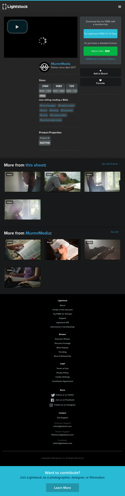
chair (43, 115)
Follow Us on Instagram (64, 404)
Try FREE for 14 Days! (62, 313)
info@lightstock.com (62, 426)
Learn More (62, 487)
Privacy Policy (62, 372)
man (43, 110)
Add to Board (100, 72)
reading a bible (58, 115)
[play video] (17, 26)
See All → (116, 232)
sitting (54, 110)
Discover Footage (63, 343)
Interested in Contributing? (62, 326)
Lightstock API (62, 322)
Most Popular (62, 347)
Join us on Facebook (65, 399)
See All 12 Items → (111, 164)
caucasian (66, 110)
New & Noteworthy (62, 356)
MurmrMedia (60, 63)
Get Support (62, 417)
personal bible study (50, 120)
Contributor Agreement (62, 381)
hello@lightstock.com (62, 443)
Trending (63, 351)
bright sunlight (66, 105)
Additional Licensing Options (100, 59)
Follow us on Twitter (65, 394)
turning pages (47, 105)
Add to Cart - (100, 51)
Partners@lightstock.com (62, 434)
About (62, 305)
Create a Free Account (62, 309)
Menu (119, 6)
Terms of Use (63, 368)
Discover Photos (62, 338)
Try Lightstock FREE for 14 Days (100, 33)
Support (62, 318)
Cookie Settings (62, 376)
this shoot (35, 165)
